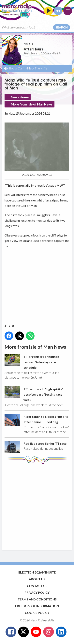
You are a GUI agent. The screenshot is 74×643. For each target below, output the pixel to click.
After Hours (33, 49)
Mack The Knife (37, 68)
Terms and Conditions (37, 599)
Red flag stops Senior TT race (45, 443)
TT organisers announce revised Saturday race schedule (41, 362)
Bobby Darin (17, 68)
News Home (20, 97)
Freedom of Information (37, 606)
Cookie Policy (37, 613)
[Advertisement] (37, 505)
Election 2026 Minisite (37, 572)
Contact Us (37, 586)
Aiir (52, 620)
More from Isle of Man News (31, 104)
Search (61, 27)
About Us (37, 579)
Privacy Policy (37, 592)
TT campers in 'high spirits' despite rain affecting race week (43, 394)
